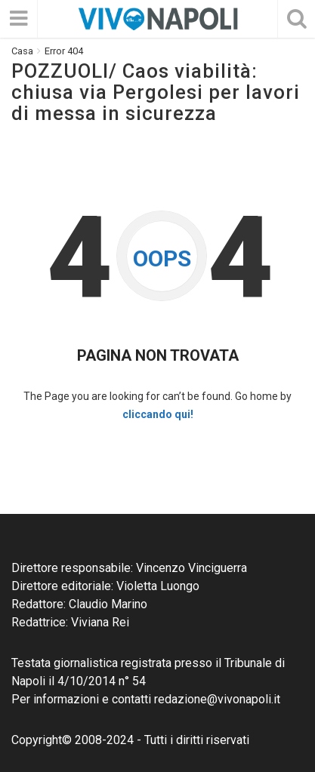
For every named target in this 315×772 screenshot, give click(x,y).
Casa (22, 51)
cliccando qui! (157, 414)
